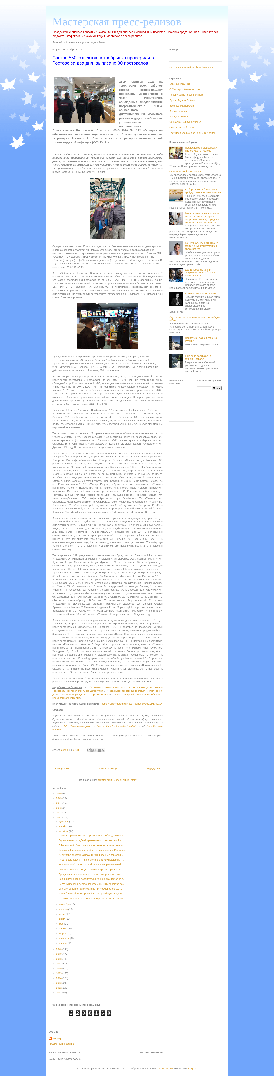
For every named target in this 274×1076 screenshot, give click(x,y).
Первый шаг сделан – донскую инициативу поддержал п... (91, 859)
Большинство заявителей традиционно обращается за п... (91, 879)
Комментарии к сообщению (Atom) (117, 779)
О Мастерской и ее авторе (184, 89)
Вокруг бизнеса (178, 111)
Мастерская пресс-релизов (116, 21)
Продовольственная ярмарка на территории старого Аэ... (91, 874)
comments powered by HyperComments (191, 67)
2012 (59, 987)
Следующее (62, 768)
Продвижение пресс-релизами (186, 94)
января (63, 943)
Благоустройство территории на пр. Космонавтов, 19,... (90, 888)
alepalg (56, 1038)
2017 (59, 963)
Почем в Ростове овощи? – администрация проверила (89, 869)
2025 (59, 798)
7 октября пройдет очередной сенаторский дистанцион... (91, 893)
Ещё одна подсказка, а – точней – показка (199, 357)
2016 (59, 968)
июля (62, 914)
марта (63, 933)
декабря (64, 821)
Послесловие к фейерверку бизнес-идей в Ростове (201, 149)
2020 (59, 949)
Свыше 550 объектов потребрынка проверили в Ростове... (91, 850)
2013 (59, 982)
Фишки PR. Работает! (181, 127)
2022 (59, 812)
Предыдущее (152, 768)
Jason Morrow (165, 1068)
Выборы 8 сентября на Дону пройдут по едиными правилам (203, 191)
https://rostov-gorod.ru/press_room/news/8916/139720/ (131, 703)
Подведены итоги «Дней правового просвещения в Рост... (91, 840)
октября (64, 831)
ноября (63, 826)
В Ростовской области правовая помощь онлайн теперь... (91, 845)
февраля (64, 938)
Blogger (192, 1068)
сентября (64, 904)
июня (62, 918)
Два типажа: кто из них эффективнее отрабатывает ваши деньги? (201, 272)
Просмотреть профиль (61, 1043)
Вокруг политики (178, 116)
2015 (59, 973)
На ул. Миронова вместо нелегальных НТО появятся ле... (91, 883)
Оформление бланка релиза (185, 171)
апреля (63, 928)
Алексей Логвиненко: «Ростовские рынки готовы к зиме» (90, 898)
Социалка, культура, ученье (185, 121)
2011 (59, 992)
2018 (59, 958)
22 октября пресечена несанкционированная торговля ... (90, 855)
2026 (59, 793)
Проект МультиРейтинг (182, 100)
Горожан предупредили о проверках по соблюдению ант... (91, 835)
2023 (59, 807)
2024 (59, 802)
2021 (59, 817)
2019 (59, 953)
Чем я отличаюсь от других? (201, 293)
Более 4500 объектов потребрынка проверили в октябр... (91, 864)
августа (63, 909)
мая (61, 923)
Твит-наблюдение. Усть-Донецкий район (192, 133)
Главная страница (106, 768)
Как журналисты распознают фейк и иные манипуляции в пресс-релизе (201, 245)
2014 (59, 978)
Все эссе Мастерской (181, 105)
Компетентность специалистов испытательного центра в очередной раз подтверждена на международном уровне (202, 217)
